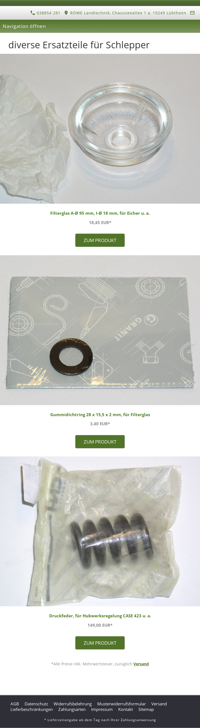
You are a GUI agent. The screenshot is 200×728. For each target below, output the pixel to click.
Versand (141, 663)
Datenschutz (36, 703)
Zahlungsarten (72, 709)
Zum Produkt (100, 240)
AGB (14, 703)
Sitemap (146, 709)
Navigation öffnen (24, 26)
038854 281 (45, 12)
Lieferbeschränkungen (31, 709)
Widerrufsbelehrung (73, 703)
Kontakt (125, 709)
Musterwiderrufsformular (121, 703)
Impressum (102, 709)
